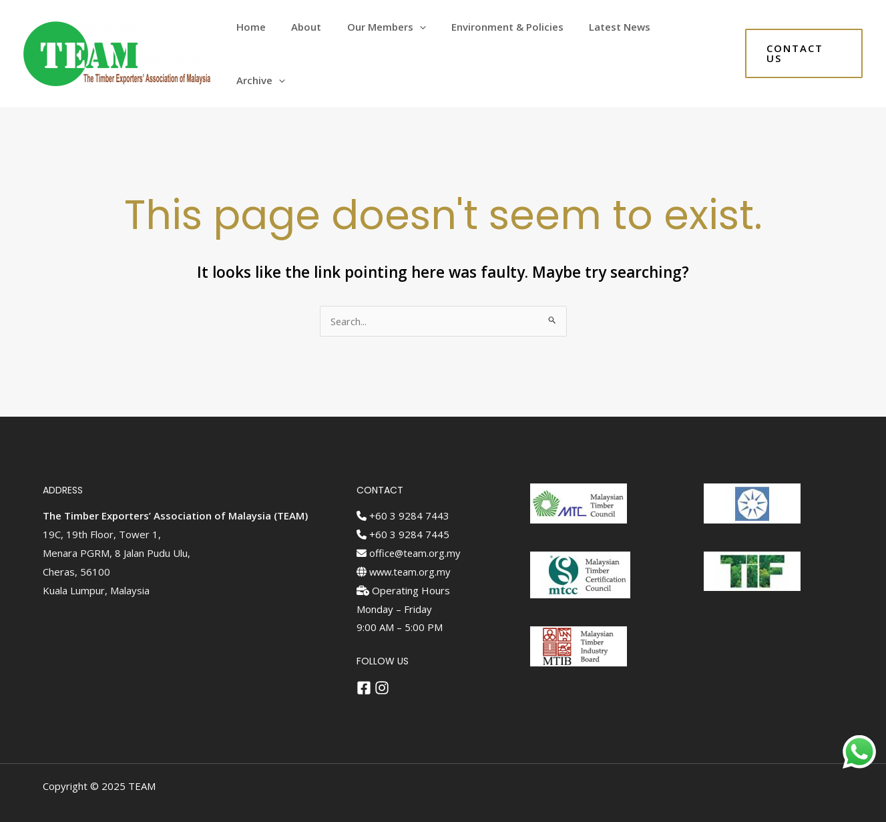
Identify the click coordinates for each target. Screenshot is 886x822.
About (324, 42)
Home (274, 42)
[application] (431, 42)
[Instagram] (382, 665)
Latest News (621, 42)
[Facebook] (364, 665)
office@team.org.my (410, 531)
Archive (696, 42)
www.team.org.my (405, 549)
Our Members (398, 42)
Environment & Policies (514, 42)
